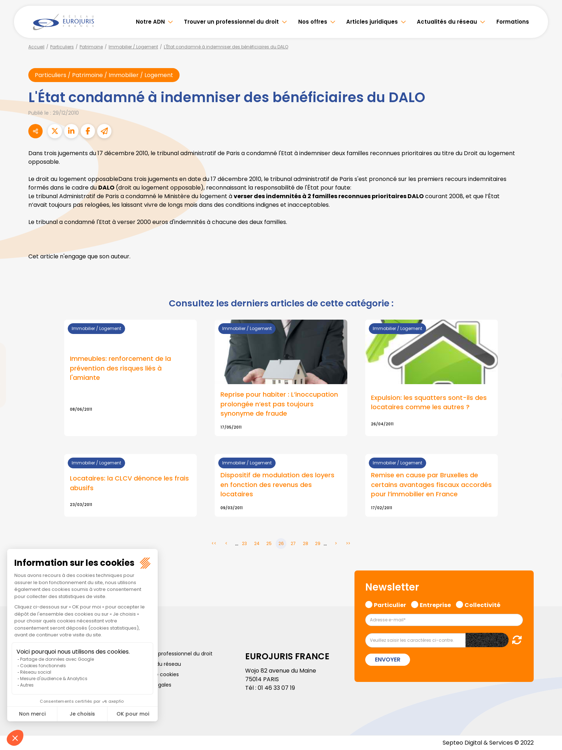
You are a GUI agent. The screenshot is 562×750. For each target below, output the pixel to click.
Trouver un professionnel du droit (231, 21)
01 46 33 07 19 (276, 688)
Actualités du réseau (447, 21)
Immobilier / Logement (133, 47)
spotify (547, 404)
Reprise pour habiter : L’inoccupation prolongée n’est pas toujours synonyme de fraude (279, 404)
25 (269, 544)
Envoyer (387, 659)
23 (244, 544)
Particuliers (62, 47)
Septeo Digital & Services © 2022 (488, 743)
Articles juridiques (372, 21)
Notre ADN (150, 21)
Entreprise (435, 604)
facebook (547, 332)
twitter (547, 346)
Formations (512, 21)
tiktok (547, 418)
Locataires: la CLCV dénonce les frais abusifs (129, 483)
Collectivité (482, 604)
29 (317, 544)
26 (281, 544)
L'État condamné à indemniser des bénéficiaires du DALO (226, 47)
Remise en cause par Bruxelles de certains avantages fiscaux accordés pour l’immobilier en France (431, 485)
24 (256, 544)
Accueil (36, 47)
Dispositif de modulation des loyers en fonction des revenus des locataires (277, 485)
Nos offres (312, 21)
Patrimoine (91, 47)
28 (305, 544)
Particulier (390, 604)
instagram (547, 389)
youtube (547, 375)
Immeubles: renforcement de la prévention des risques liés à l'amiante (120, 368)
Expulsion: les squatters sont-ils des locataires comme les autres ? (429, 402)
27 (293, 544)
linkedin (547, 361)
